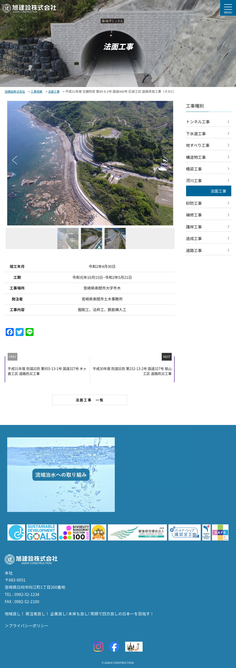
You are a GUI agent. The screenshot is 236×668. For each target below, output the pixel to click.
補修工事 (194, 215)
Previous (14, 160)
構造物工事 (196, 157)
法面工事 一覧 (90, 399)
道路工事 (194, 250)
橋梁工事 (194, 169)
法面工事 (218, 191)
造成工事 (194, 238)
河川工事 (194, 180)
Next (165, 160)
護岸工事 (194, 227)
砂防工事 (194, 203)
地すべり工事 (198, 145)
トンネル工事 (198, 122)
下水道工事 (196, 133)
